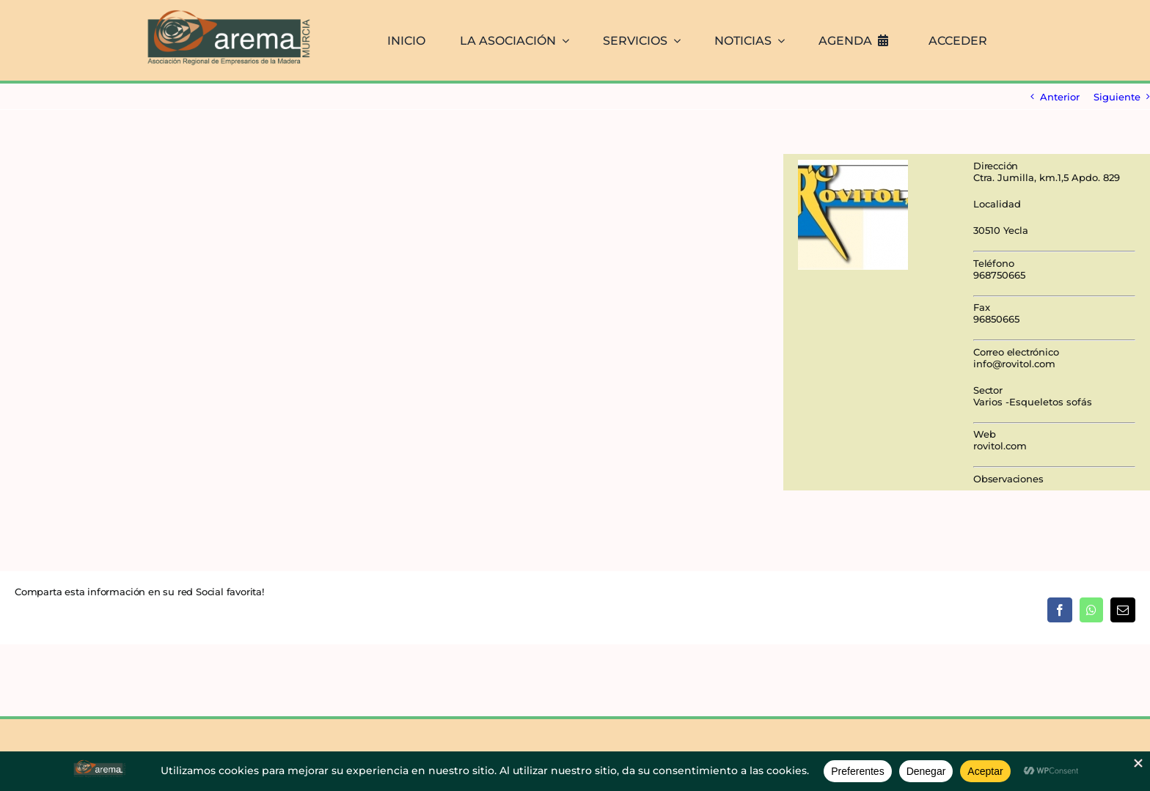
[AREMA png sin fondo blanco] (226, 10)
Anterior (1060, 97)
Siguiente (1117, 97)
